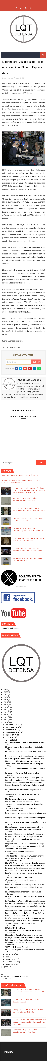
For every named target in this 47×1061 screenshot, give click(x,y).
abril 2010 (10, 957)
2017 (6, 705)
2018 (6, 702)
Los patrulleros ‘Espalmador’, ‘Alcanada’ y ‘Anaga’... (25, 844)
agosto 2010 (11, 735)
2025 (6, 690)
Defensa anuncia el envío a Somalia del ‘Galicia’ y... (25, 865)
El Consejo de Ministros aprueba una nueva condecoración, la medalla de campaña (29, 1022)
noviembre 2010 (12, 727)
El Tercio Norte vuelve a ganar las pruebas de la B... (25, 911)
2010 (6, 722)
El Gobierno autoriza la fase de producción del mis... (25, 846)
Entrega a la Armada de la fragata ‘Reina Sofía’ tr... (25, 913)
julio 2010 (10, 737)
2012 (6, 717)
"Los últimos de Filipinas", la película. (19, 878)
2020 (6, 697)
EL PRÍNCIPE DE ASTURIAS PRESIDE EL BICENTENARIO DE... (20, 859)
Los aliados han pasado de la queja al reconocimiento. (19, 852)
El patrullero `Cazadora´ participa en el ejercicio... (24, 935)
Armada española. (15, 341)
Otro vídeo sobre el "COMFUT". (17, 916)
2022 (6, 692)
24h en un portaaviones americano (14, 976)
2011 (6, 720)
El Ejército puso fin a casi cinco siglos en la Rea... (24, 827)
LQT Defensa (6, 979)
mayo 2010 (10, 954)
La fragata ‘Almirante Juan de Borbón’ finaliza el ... (25, 834)
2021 (6, 695)
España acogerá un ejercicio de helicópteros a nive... (25, 918)
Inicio (3, 974)
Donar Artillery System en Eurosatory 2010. (22, 801)
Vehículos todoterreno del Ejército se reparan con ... (25, 783)
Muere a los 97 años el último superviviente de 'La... (25, 885)
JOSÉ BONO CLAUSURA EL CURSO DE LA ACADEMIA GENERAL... (21, 810)
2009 (6, 967)
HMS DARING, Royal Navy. (15, 928)
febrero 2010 (11, 962)
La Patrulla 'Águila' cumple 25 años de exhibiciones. (25, 901)
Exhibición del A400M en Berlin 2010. (19, 871)
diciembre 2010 (12, 725)
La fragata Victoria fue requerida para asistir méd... (25, 868)
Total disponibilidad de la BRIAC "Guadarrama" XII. (24, 856)
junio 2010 (10, 740)
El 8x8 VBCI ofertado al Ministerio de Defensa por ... (25, 863)
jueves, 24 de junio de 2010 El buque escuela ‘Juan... (25, 780)
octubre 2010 (11, 730)
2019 (6, 700)
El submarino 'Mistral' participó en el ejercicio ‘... (23, 761)
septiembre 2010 (13, 732)
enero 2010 (10, 964)
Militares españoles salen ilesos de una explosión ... (25, 759)
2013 (6, 715)
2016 (6, 707)
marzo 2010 (11, 959)
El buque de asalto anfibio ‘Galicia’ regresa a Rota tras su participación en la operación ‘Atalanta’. (29, 490)
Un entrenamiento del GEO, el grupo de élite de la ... (25, 837)
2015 (6, 710)
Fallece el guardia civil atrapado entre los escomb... (25, 756)
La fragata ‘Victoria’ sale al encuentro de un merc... (25, 937)
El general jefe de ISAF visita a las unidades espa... (24, 921)
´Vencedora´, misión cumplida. (17, 849)
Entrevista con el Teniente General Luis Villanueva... (25, 940)
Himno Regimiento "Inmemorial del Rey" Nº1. (21, 475)
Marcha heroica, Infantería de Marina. (20, 799)
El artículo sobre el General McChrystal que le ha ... (24, 778)
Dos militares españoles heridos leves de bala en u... (25, 904)
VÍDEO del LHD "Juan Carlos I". (17, 947)
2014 (6, 712)
